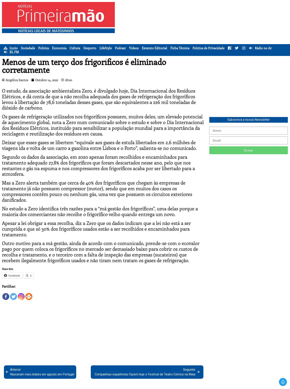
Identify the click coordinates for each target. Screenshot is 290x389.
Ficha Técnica (179, 48)
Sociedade (28, 48)
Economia (59, 48)
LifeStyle (105, 48)
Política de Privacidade (208, 48)
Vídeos (134, 48)
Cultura (74, 48)
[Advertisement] (203, 29)
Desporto (89, 48)
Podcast (120, 48)
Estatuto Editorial (154, 48)
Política (43, 48)
